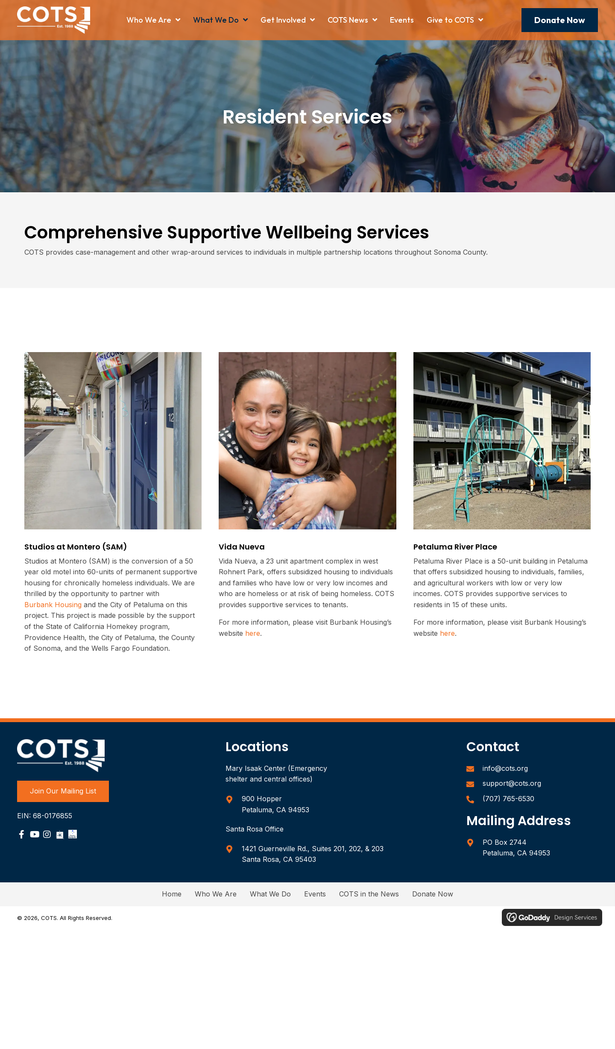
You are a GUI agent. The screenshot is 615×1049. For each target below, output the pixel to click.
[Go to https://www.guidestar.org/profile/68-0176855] (60, 834)
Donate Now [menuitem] (432, 894)
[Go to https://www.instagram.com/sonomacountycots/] (47, 835)
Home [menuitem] (172, 894)
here (252, 633)
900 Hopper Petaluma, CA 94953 (275, 804)
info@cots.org (505, 768)
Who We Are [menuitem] (216, 894)
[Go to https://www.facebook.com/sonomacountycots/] (21, 835)
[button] (559, 20)
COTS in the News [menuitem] (369, 894)
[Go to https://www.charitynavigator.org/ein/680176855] (72, 834)
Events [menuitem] (315, 894)
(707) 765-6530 (508, 798)
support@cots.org (512, 783)
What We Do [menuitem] (270, 894)
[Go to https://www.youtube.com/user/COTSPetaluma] (34, 835)
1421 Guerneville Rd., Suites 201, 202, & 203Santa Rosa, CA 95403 (313, 854)
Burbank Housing (53, 604)
